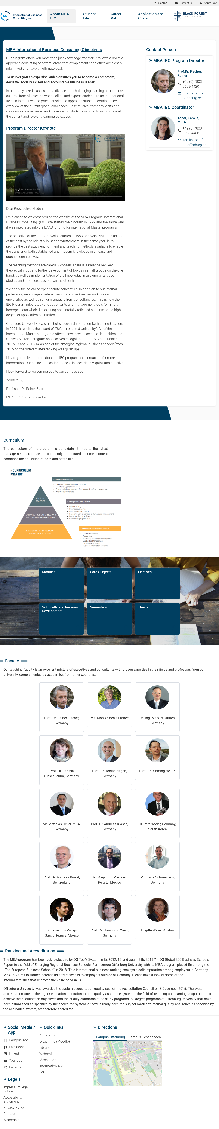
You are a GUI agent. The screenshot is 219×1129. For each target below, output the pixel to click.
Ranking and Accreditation (30, 951)
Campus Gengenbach (144, 1037)
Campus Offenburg (110, 1037)
